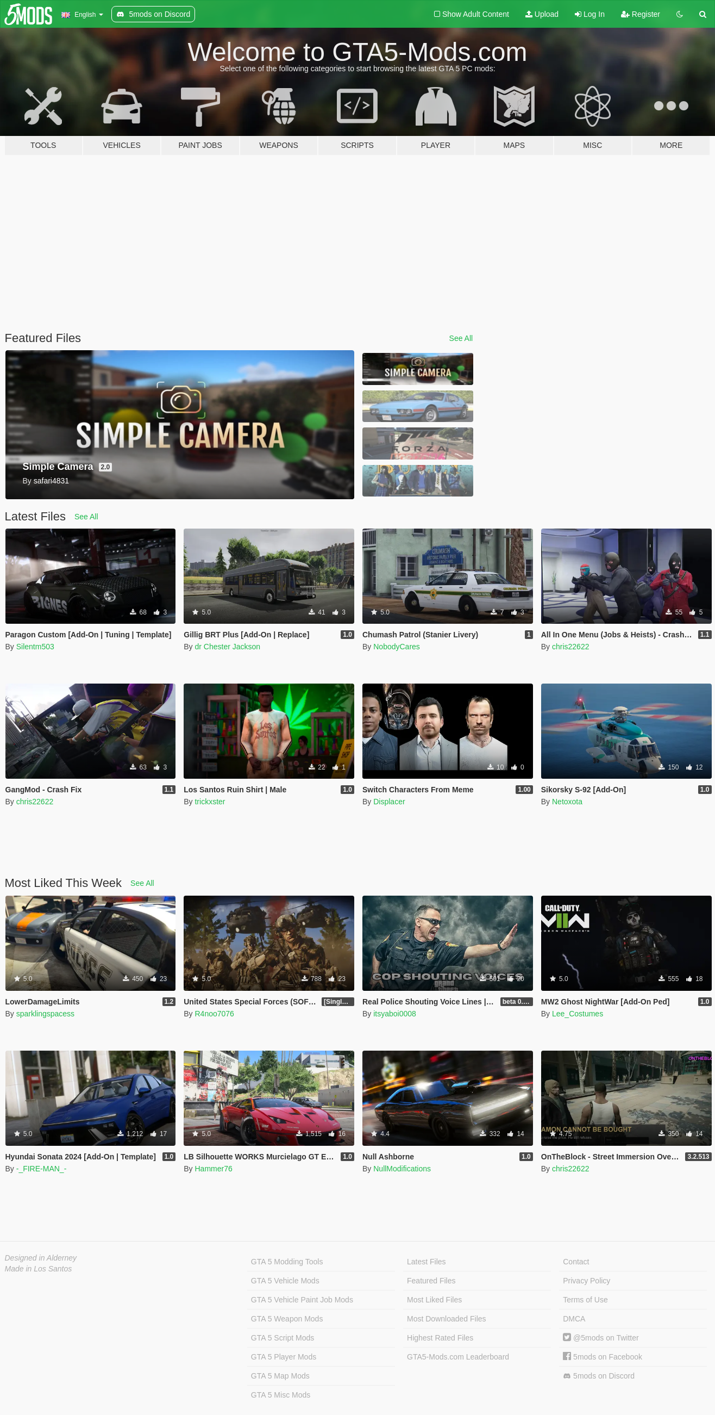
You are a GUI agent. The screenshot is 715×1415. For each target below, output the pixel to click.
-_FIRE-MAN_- (41, 1168)
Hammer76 (213, 1168)
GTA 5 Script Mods (282, 1337)
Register (640, 14)
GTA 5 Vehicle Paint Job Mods (302, 1299)
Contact (576, 1261)
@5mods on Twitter (600, 1338)
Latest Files (426, 1261)
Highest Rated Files (440, 1337)
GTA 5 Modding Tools (287, 1261)
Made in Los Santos (38, 1268)
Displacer (389, 801)
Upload (542, 14)
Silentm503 (35, 646)
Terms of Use (585, 1299)
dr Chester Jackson (227, 646)
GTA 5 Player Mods (283, 1356)
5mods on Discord (599, 1376)
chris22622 (570, 646)
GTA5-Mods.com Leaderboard (458, 1356)
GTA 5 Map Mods (280, 1375)
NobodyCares (396, 646)
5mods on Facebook (602, 1357)
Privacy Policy (586, 1280)
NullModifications (402, 1168)
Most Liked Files (434, 1299)
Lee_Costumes (577, 1013)
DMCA (574, 1318)
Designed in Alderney (41, 1257)
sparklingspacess (45, 1013)
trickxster (210, 801)
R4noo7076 (214, 1013)
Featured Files (431, 1280)
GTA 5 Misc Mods (280, 1395)
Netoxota (567, 801)
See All (461, 338)
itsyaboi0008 (394, 1013)
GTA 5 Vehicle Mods (285, 1280)
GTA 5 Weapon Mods (287, 1318)
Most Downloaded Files (446, 1318)
